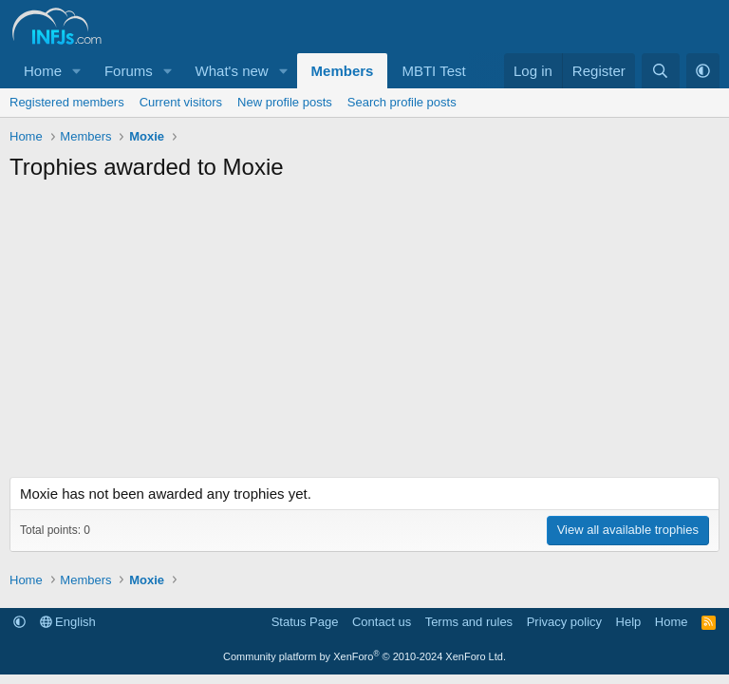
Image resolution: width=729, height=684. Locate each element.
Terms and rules (469, 622)
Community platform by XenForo (364, 656)
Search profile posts (402, 102)
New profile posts (284, 102)
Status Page (305, 622)
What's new (232, 71)
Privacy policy (564, 622)
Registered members (66, 102)
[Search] (660, 70)
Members (342, 71)
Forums (128, 71)
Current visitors (181, 102)
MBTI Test (433, 71)
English (68, 622)
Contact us (381, 622)
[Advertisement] (364, 334)
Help (629, 622)
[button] (77, 70)
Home (43, 71)
